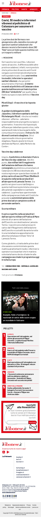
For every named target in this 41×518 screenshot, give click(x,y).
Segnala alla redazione (18, 505)
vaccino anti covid (9, 269)
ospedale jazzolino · (30, 266)
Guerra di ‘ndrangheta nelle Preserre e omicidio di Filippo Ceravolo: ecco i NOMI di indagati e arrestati (21, 352)
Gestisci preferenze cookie (23, 507)
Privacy (29, 505)
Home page (5, 13)
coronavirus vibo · (13, 266)
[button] (36, 14)
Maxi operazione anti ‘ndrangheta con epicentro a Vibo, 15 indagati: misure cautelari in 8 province (21, 364)
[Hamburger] (3, 4)
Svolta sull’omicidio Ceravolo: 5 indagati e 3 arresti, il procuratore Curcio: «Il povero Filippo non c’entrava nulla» (20, 391)
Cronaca (13, 13)
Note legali (11, 507)
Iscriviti (32, 422)
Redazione (8, 505)
